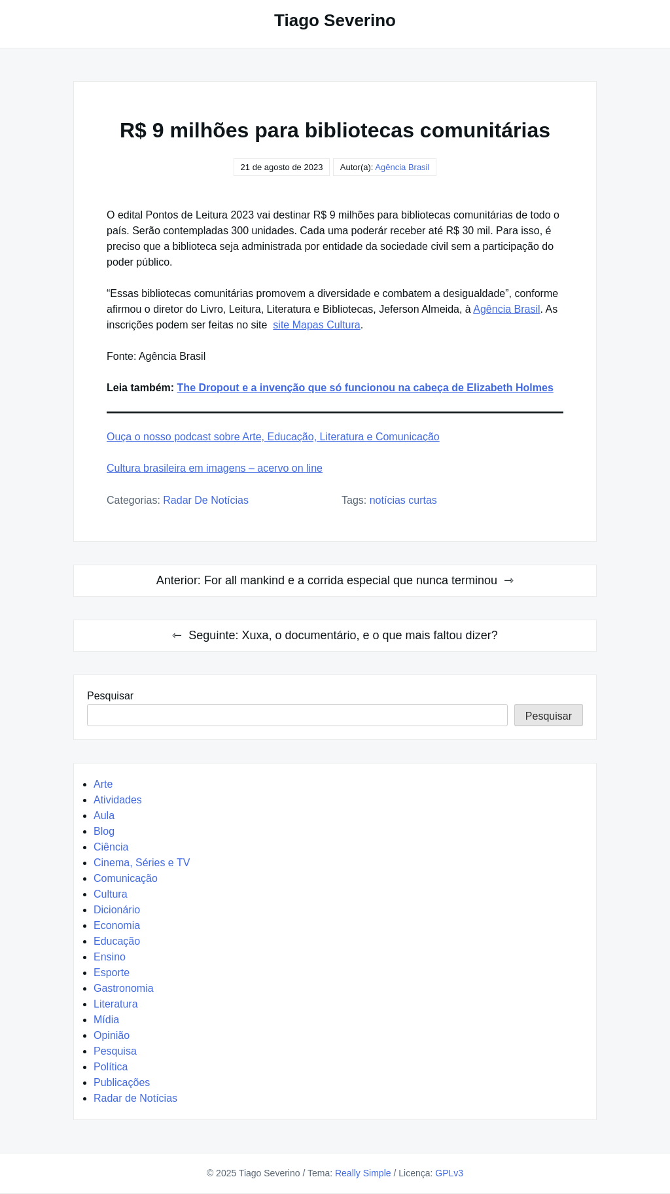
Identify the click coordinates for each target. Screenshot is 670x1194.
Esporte (112, 972)
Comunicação (126, 878)
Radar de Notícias (206, 500)
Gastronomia (124, 988)
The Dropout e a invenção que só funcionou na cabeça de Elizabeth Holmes (365, 387)
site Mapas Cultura (316, 324)
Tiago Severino (335, 20)
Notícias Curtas (403, 500)
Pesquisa (115, 1051)
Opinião (112, 1035)
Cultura (111, 894)
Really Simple (363, 1173)
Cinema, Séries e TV (142, 862)
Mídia (106, 1019)
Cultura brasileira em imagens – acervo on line (215, 468)
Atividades (118, 799)
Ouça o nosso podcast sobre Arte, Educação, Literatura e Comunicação (273, 436)
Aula (104, 815)
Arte (103, 784)
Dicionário (117, 909)
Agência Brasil (402, 167)
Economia (117, 925)
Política (111, 1066)
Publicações (122, 1082)
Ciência (111, 846)
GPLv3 (449, 1173)
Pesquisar (110, 695)
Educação (117, 941)
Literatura (116, 1004)
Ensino (110, 956)
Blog (104, 831)
